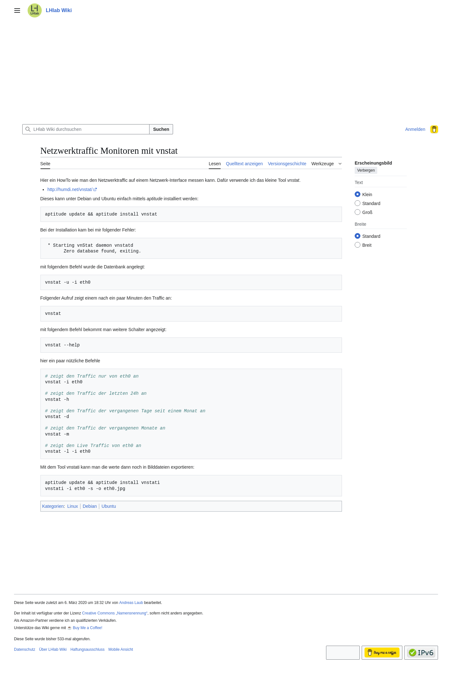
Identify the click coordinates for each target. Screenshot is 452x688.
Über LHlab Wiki (53, 649)
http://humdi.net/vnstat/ (70, 189)
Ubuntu (108, 506)
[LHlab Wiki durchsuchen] (86, 129)
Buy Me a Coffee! (87, 628)
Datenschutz (24, 649)
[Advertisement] (226, 71)
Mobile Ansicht (120, 649)
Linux (72, 506)
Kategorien (53, 506)
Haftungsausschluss (87, 649)
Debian (90, 506)
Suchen (161, 129)
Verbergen (366, 170)
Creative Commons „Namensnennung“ (114, 613)
